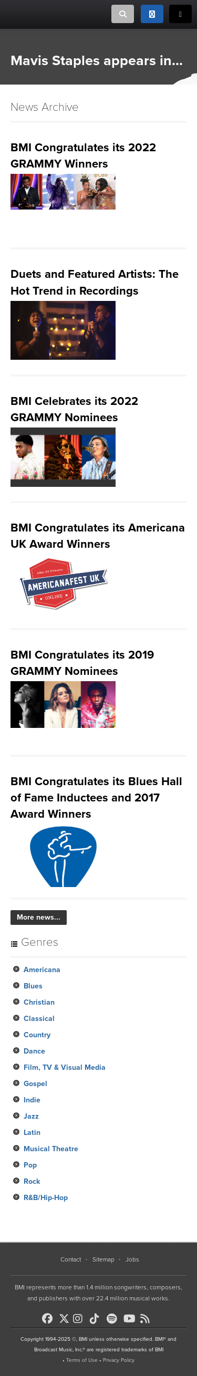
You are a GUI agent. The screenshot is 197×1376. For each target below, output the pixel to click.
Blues (33, 986)
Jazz (31, 1116)
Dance (34, 1051)
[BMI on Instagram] (80, 1319)
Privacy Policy (118, 1360)
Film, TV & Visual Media (65, 1067)
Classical (39, 1018)
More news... (38, 917)
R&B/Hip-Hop (46, 1197)
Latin (32, 1132)
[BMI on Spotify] (114, 1319)
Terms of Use (82, 1360)
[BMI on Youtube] (130, 1319)
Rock (32, 1181)
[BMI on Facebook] (49, 1319)
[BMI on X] (65, 1316)
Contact (70, 1259)
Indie (32, 1100)
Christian (39, 1002)
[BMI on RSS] (147, 1319)
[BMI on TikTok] (97, 1319)
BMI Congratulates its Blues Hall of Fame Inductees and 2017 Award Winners (96, 798)
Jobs (132, 1259)
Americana (42, 969)
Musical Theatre (51, 1148)
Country (37, 1034)
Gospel (35, 1083)
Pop (30, 1165)
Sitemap (103, 1259)
